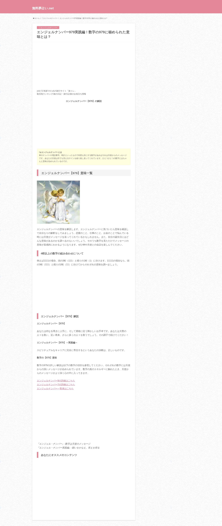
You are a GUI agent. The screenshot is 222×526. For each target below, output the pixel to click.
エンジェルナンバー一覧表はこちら (55, 388)
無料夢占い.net (43, 8)
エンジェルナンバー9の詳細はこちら (56, 380)
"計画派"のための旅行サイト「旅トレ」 (58, 91)
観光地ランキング (45, 94)
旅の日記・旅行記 (61, 94)
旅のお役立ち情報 (78, 94)
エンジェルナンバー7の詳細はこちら (56, 384)
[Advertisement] (84, 66)
